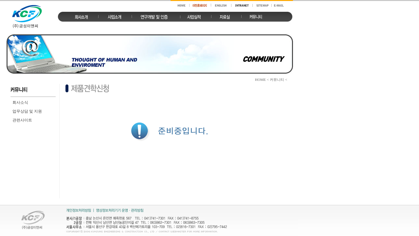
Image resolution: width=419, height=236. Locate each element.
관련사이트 (22, 120)
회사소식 (20, 102)
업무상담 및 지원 (27, 111)
